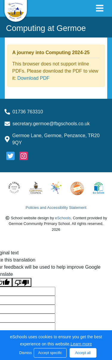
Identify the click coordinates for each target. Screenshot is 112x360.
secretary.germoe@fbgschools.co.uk (51, 123)
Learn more (81, 344)
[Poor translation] (21, 282)
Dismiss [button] (25, 353)
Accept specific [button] (50, 353)
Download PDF (33, 78)
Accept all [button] (82, 353)
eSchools (63, 218)
